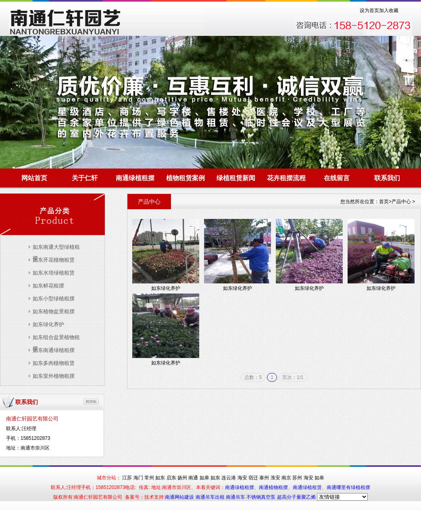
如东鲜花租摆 (48, 286)
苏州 (297, 478)
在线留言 (337, 178)
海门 (138, 478)
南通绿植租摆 (135, 178)
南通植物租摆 (273, 487)
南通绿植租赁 (307, 487)
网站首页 (34, 178)
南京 (286, 478)
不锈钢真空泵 (261, 497)
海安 (242, 478)
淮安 (275, 478)
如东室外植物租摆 (54, 376)
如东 (160, 478)
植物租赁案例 (185, 178)
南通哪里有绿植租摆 (348, 487)
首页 (384, 201)
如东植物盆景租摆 (54, 311)
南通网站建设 (180, 497)
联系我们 (387, 178)
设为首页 (369, 10)
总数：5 (253, 377)
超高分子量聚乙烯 (296, 497)
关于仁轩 (85, 178)
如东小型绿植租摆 (54, 299)
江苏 (127, 478)
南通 (193, 478)
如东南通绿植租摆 (54, 350)
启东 (171, 478)
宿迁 (253, 478)
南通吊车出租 (211, 497)
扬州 (182, 478)
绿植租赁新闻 (236, 178)
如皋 (204, 478)
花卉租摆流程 (286, 178)
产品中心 (401, 201)
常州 (149, 478)
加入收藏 (388, 10)
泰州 (264, 478)
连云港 (228, 478)
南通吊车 (236, 497)
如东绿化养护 (48, 324)
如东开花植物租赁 (54, 260)
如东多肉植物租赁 (54, 363)
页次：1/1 (293, 377)
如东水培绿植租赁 (54, 273)
